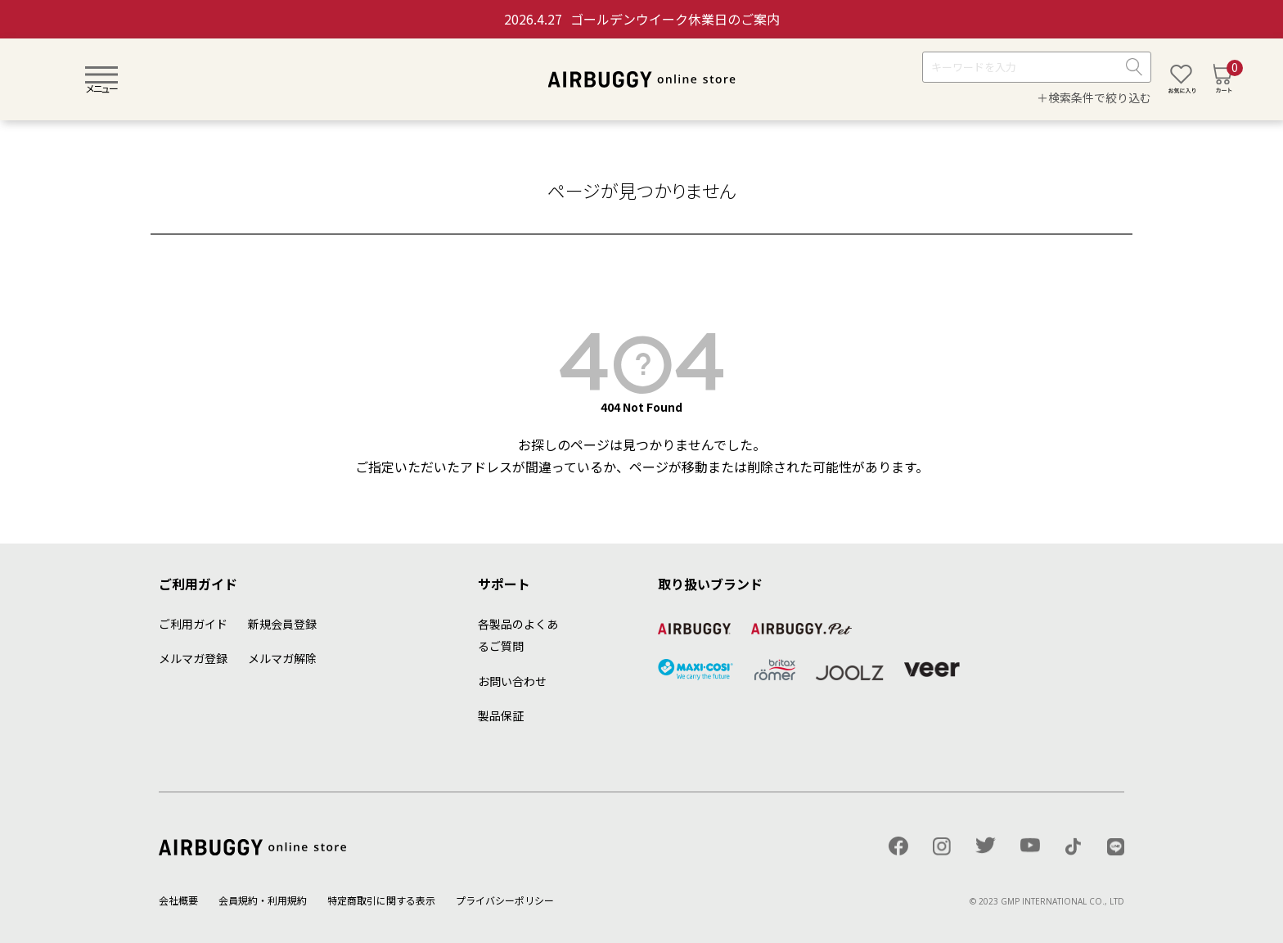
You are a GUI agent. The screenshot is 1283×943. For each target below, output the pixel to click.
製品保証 (501, 715)
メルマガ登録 (193, 658)
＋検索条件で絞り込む (1094, 97)
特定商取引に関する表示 (381, 900)
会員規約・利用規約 (262, 900)
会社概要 (178, 900)
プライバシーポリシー (505, 900)
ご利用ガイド (193, 624)
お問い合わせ (512, 681)
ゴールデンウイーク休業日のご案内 (642, 19)
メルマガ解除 (282, 658)
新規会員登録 (282, 624)
